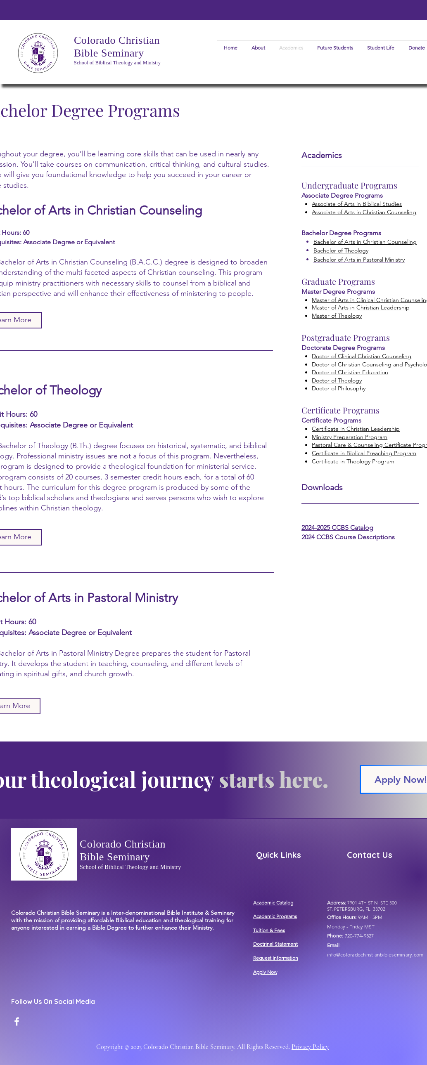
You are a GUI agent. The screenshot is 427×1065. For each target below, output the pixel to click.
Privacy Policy (310, 1047)
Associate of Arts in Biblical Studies (357, 204)
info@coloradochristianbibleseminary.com (375, 955)
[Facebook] (16, 1021)
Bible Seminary (109, 53)
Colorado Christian (117, 40)
